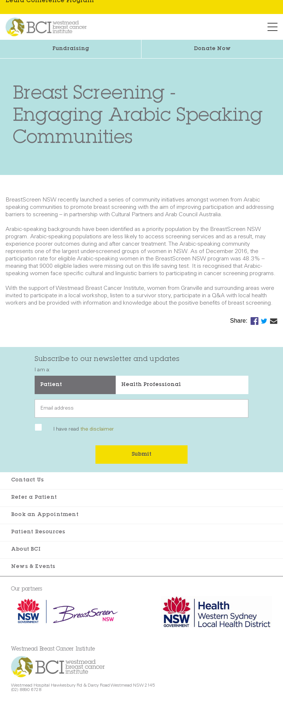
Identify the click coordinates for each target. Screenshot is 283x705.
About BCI (26, 549)
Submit (141, 454)
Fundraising (70, 49)
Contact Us (27, 480)
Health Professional (151, 384)
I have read (83, 430)
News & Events (33, 566)
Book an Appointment (44, 515)
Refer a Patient (34, 497)
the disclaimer (97, 429)
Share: (239, 321)
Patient (51, 384)
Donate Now (212, 49)
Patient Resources (38, 532)
